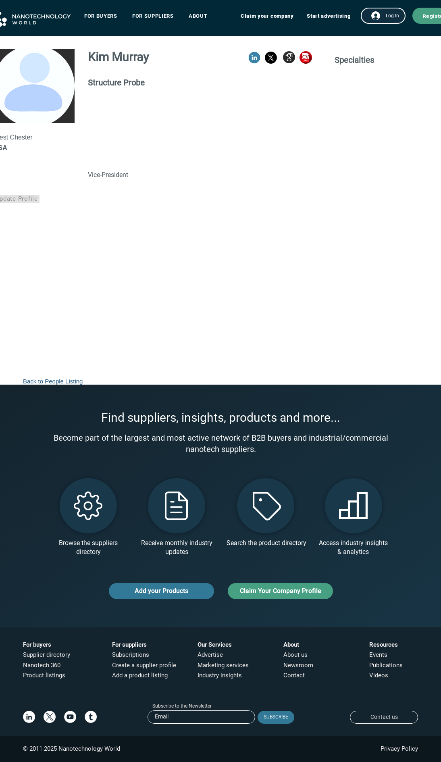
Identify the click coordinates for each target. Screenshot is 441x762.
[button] (104, 16)
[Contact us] (384, 717)
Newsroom (298, 665)
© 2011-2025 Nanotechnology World (71, 748)
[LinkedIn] (29, 717)
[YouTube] (70, 717)
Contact (294, 675)
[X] (50, 717)
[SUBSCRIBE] (276, 717)
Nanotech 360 (41, 665)
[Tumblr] (91, 717)
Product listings (44, 675)
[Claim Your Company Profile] (280, 591)
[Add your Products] (161, 591)
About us (295, 654)
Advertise (210, 654)
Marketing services (223, 665)
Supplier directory (46, 654)
